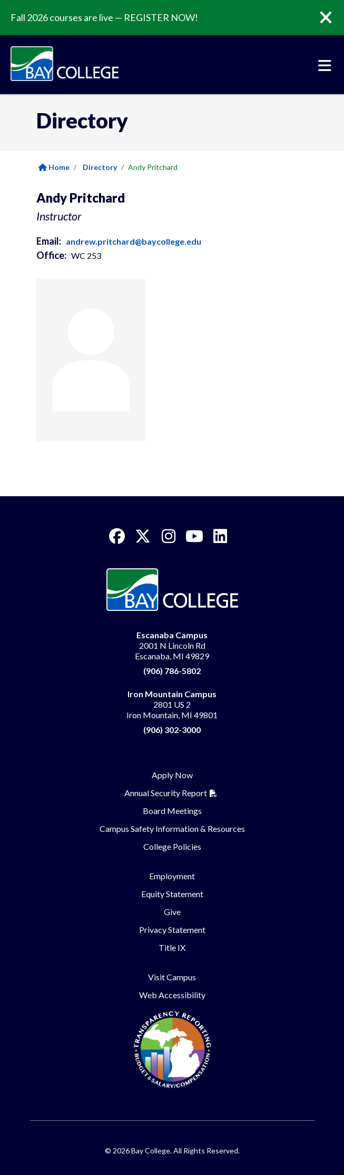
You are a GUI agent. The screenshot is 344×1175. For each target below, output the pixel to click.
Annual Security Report (165, 793)
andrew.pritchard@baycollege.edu (133, 241)
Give (172, 912)
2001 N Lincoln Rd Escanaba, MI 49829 (172, 645)
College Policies (172, 846)
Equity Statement (172, 894)
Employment (172, 876)
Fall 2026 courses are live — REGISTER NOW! (104, 17)
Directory (100, 167)
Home (54, 167)
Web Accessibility (172, 995)
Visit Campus (172, 977)
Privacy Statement (172, 930)
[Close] (333, 18)
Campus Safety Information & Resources (172, 828)
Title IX (172, 947)
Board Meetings (172, 811)
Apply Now (172, 775)
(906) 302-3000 (172, 730)
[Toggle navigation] (325, 66)
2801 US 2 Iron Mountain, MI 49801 (172, 704)
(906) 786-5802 (172, 671)
